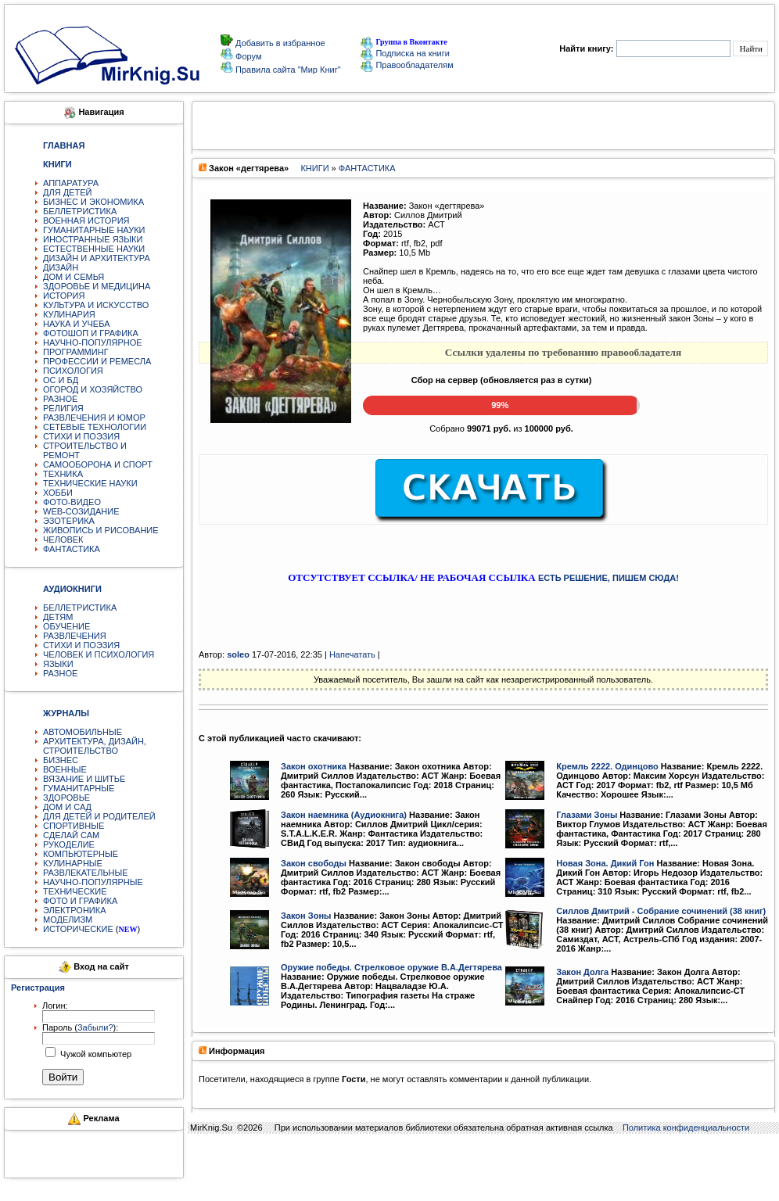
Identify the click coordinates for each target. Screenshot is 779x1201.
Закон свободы (313, 863)
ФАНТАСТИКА (71, 549)
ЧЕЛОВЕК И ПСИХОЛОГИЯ (98, 654)
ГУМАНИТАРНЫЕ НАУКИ (94, 230)
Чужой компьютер (94, 1054)
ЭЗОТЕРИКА (69, 520)
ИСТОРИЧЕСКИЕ (78, 929)
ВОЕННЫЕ (65, 769)
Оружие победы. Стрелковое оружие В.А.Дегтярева (391, 967)
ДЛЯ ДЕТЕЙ (67, 192)
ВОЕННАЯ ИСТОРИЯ (86, 220)
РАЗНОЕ (60, 398)
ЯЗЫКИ (58, 664)
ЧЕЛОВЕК (63, 539)
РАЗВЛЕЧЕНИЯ (74, 635)
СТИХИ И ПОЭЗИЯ (81, 436)
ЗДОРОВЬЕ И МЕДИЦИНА (96, 286)
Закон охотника (313, 766)
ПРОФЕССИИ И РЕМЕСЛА (97, 361)
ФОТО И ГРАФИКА (80, 900)
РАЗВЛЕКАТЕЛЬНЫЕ (85, 872)
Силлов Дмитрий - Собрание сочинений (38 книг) (661, 911)
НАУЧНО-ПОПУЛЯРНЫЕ (93, 882)
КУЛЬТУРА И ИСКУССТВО (96, 305)
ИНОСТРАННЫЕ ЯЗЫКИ (92, 239)
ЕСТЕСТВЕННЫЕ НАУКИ (94, 248)
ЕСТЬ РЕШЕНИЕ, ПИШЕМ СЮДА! (608, 578)
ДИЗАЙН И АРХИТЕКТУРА (96, 258)
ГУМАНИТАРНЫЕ (78, 788)
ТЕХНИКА (63, 474)
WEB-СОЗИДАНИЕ (81, 511)
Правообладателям (407, 65)
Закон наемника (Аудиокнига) (344, 814)
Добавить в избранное (279, 43)
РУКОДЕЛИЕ (69, 844)
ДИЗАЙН (60, 267)
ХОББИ (58, 492)
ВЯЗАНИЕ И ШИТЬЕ (84, 778)
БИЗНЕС (60, 760)
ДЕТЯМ (58, 617)
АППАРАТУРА (71, 183)
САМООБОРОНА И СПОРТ (98, 464)
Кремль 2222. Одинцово (607, 766)
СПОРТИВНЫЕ (73, 825)
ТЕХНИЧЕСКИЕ (75, 891)
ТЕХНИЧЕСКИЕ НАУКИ (90, 483)
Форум (247, 56)
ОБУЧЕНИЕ (66, 626)
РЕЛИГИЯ (63, 408)
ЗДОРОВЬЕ (66, 797)
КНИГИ (314, 168)
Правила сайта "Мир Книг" (287, 69)
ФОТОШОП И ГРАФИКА (90, 333)
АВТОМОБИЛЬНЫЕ (82, 732)
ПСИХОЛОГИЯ (73, 370)
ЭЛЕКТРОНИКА (74, 910)
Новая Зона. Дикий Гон (605, 863)
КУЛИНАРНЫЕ (72, 863)
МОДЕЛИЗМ (67, 919)
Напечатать (352, 654)
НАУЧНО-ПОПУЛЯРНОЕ (92, 342)
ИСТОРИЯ (63, 295)
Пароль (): (80, 1027)
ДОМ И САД (67, 807)
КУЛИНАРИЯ (69, 314)
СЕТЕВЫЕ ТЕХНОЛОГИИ (94, 427)
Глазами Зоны (586, 814)
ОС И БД (60, 380)
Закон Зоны (306, 915)
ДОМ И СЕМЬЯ (73, 276)
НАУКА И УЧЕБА (76, 323)
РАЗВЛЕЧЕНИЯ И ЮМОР (94, 417)
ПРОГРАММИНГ (76, 352)
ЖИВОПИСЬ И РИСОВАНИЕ (101, 530)
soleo (238, 654)
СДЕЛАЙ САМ (71, 835)
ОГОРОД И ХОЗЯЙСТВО (92, 389)
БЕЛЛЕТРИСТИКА (80, 211)
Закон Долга (582, 972)
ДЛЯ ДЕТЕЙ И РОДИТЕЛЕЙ (99, 816)
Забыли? (95, 1027)
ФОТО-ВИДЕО (72, 502)
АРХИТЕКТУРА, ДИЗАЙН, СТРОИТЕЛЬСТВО (94, 746)
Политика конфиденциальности (686, 1127)
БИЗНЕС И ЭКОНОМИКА (93, 201)
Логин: (55, 1005)
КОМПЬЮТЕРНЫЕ (80, 854)
